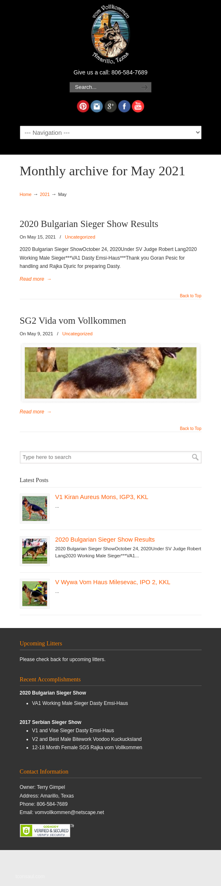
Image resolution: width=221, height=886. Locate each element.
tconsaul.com (30, 876)
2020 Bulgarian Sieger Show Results (89, 224)
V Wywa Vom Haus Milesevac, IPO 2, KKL (113, 582)
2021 (45, 194)
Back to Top (190, 296)
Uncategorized (80, 236)
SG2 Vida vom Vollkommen (73, 320)
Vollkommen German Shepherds (111, 33)
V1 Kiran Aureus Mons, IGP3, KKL (102, 497)
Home (26, 194)
